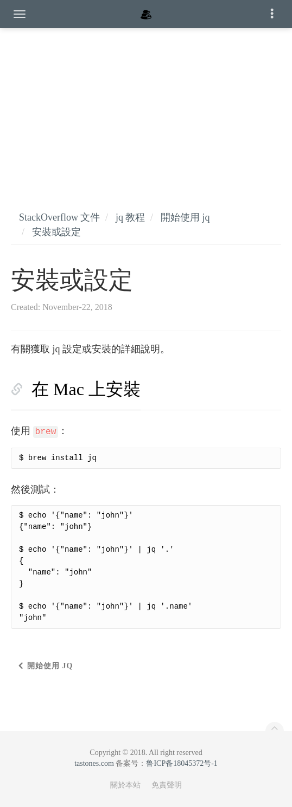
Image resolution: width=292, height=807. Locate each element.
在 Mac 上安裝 (86, 389)
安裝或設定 (56, 232)
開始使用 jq (185, 217)
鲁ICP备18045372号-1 (181, 763)
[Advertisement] (146, 108)
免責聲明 (166, 785)
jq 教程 (130, 217)
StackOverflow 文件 (59, 217)
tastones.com (94, 763)
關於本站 (125, 785)
